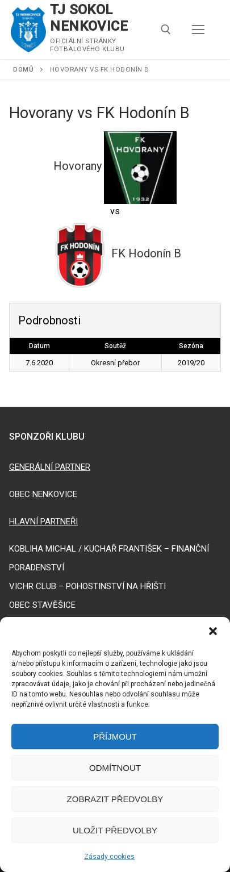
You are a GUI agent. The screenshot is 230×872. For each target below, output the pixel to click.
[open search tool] (166, 29)
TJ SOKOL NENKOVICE (89, 18)
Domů (23, 69)
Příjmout (115, 736)
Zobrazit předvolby (115, 799)
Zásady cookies (109, 857)
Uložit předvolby (115, 830)
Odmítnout (115, 768)
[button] (213, 631)
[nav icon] (198, 29)
